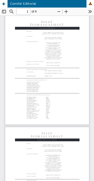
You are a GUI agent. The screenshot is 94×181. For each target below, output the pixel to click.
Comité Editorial (23, 4)
